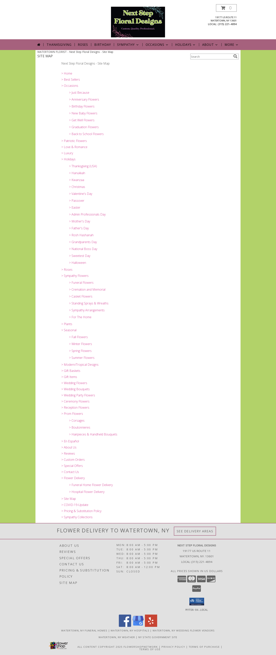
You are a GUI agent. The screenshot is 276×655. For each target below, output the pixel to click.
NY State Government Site (157, 637)
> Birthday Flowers (81, 106)
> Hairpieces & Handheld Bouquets (93, 434)
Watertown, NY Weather (117, 637)
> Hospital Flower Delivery (86, 492)
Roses (83, 45)
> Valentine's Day (80, 194)
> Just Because (79, 92)
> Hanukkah (77, 173)
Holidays (185, 45)
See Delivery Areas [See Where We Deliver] (195, 531)
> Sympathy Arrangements (87, 310)
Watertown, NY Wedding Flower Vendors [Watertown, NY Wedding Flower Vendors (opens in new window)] (184, 630)
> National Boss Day (83, 249)
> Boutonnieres (79, 427)
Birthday (102, 45)
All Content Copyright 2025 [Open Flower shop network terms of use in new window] (100, 646)
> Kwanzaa (76, 180)
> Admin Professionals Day (87, 214)
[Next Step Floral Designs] (138, 22)
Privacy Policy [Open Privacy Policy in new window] (173, 646)
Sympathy (128, 45)
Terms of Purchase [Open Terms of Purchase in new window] (204, 646)
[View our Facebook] (125, 625)
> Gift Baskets (70, 371)
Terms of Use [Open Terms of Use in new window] (150, 649)
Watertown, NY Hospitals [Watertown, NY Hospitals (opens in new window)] (130, 630)
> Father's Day (79, 228)
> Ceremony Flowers (75, 401)
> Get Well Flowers (81, 120)
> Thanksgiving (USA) (83, 166)
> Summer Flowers (81, 358)
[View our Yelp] (151, 625)
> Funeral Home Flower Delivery (91, 485)
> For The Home (80, 317)
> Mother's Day (79, 221)
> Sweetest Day (79, 256)
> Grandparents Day (83, 242)
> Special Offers (72, 466)
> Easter (74, 207)
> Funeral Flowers (81, 282)
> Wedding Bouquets (75, 389)
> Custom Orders (73, 459)
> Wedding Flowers (74, 383)
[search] (235, 56)
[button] (226, 8)
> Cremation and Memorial (87, 289)
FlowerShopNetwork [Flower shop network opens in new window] (141, 646)
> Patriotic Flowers (74, 141)
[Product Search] (211, 56)
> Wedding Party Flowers (78, 395)
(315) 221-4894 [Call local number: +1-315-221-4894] (227, 24)
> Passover (76, 200)
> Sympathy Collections (77, 517)
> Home (66, 73)
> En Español (70, 441)
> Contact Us (70, 472)
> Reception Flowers (75, 407)
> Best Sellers (70, 79)
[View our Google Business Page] (138, 625)
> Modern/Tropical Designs (80, 364)
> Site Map (68, 499)
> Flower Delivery (73, 478)
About (210, 45)
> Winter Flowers (80, 344)
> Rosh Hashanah (81, 235)
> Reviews (68, 453)
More (232, 45)
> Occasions (69, 86)
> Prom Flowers (72, 414)
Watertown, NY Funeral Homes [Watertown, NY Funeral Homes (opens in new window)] (84, 630)
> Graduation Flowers (84, 127)
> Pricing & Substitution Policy (81, 511)
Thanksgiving (59, 45)
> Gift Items (69, 377)
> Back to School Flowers (86, 134)
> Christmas (77, 187)
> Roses (66, 269)
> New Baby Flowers (83, 113)
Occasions (157, 45)
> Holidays (68, 159)
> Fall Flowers (78, 337)
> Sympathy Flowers (75, 276)
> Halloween (77, 263)
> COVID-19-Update (74, 505)
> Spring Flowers (80, 351)
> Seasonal (68, 330)
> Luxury (67, 153)
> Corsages (77, 420)
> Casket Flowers (80, 296)
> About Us (68, 447)
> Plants (66, 324)
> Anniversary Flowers (84, 99)
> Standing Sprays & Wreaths (88, 303)
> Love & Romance (74, 147)
